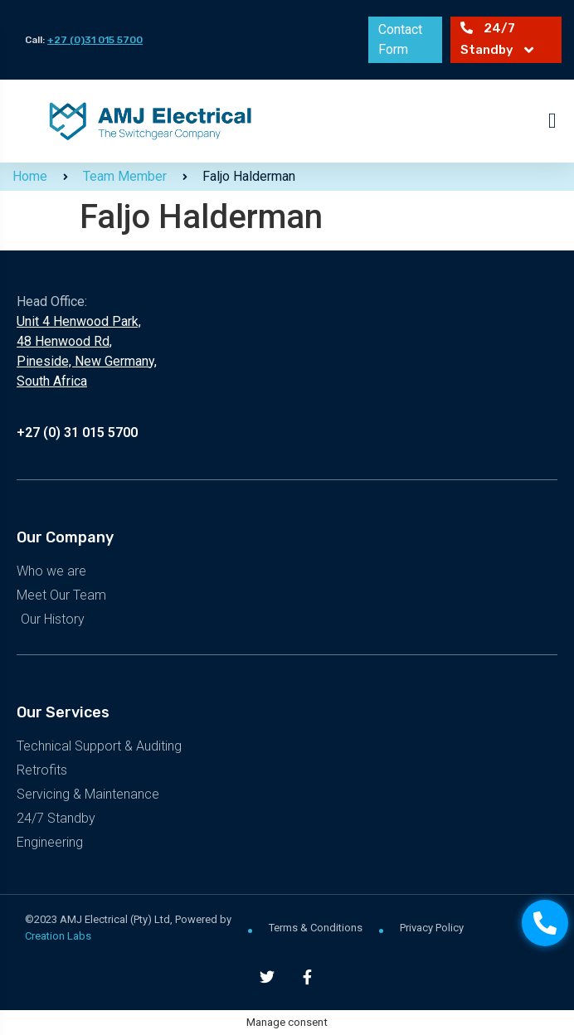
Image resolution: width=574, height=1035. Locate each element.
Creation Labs (58, 936)
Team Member (125, 176)
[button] (552, 120)
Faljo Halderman (248, 176)
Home (29, 176)
